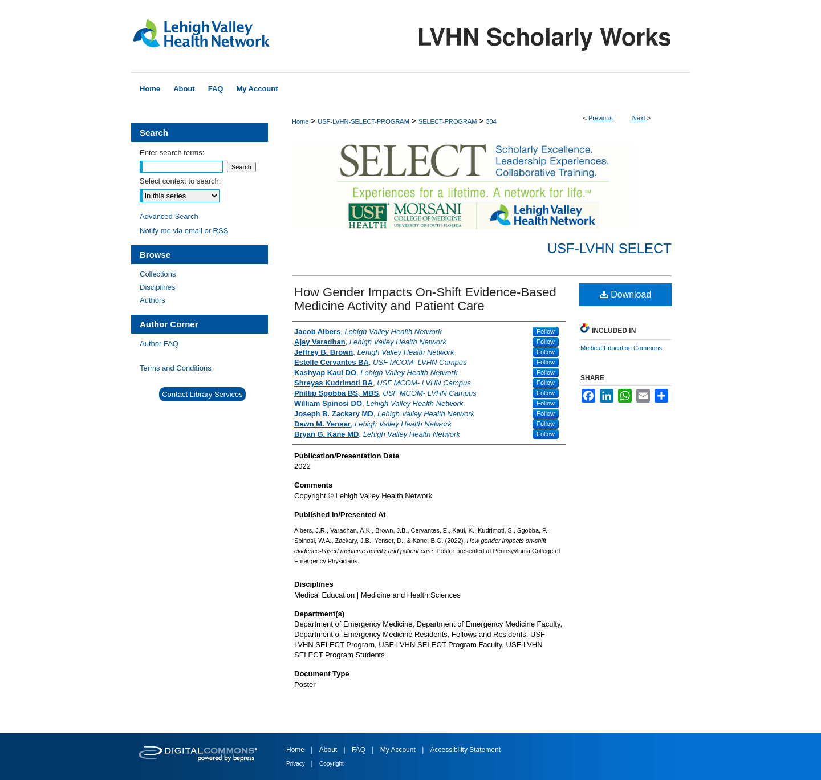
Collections (158, 274)
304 (491, 121)
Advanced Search (169, 216)
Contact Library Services (202, 394)
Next (638, 118)
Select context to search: (180, 181)
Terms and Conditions (176, 368)
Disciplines (157, 287)
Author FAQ (159, 343)
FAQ (359, 750)
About (329, 750)
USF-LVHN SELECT (609, 248)
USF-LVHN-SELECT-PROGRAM (363, 121)
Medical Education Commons (621, 347)
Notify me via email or (184, 230)
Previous (600, 118)
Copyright (331, 764)
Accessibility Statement (465, 750)
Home (300, 121)
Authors (152, 300)
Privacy (296, 764)
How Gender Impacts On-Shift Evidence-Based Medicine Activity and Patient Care (425, 299)
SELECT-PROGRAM (447, 121)
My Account (398, 750)
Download (626, 294)
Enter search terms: (172, 152)
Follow (546, 331)
